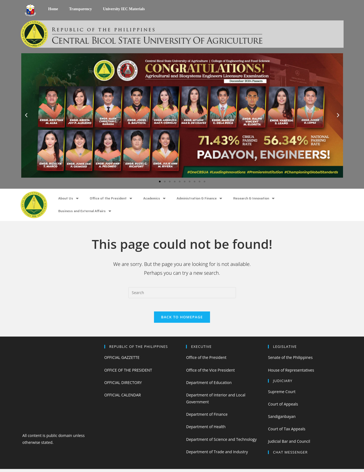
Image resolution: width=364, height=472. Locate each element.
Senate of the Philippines (290, 360)
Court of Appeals (283, 407)
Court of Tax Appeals (286, 432)
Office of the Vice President (210, 373)
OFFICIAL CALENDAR (122, 398)
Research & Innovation (254, 198)
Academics (154, 198)
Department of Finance (206, 417)
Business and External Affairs (84, 211)
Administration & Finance (199, 198)
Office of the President (111, 198)
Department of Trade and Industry (217, 454)
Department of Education (209, 385)
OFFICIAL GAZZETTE (122, 360)
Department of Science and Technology (221, 442)
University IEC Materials (124, 9)
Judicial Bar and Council (289, 444)
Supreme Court (281, 394)
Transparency (80, 9)
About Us (68, 198)
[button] (160, 181)
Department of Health (205, 430)
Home (53, 9)
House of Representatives (291, 373)
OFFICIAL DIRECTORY (123, 385)
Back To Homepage (182, 320)
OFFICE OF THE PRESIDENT (128, 373)
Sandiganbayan (282, 419)
